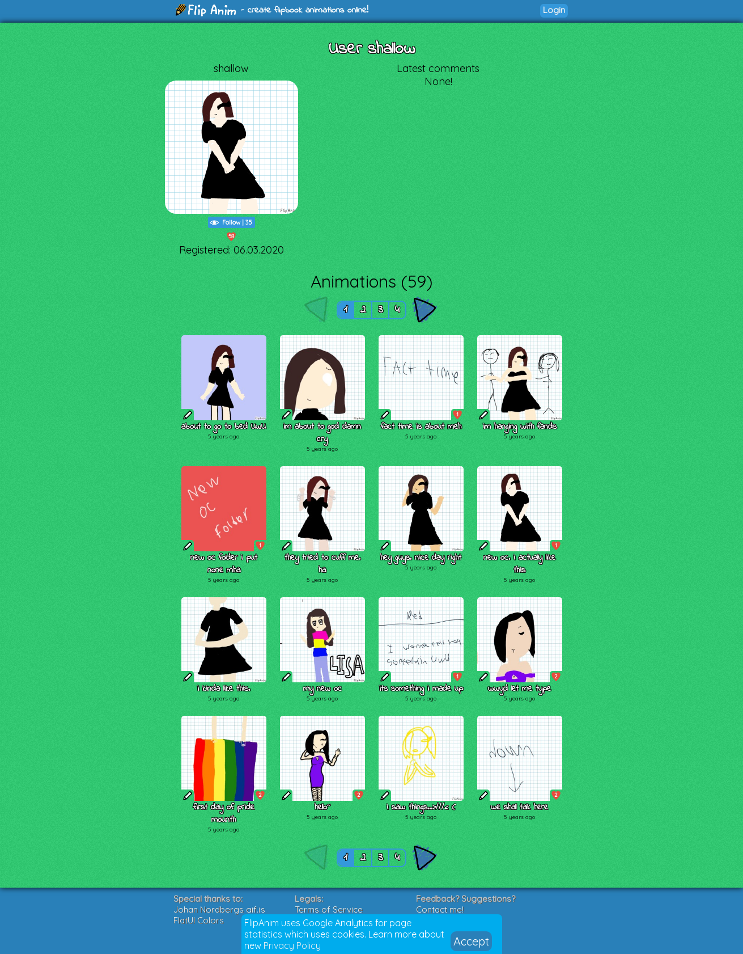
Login (554, 10)
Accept (471, 941)
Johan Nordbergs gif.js (219, 909)
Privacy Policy (292, 945)
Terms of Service (329, 909)
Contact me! (440, 909)
